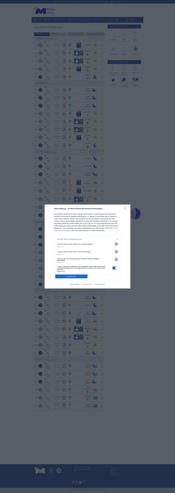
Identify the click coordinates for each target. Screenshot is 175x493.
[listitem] (87, 239)
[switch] (115, 244)
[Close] (126, 209)
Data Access (87, 284)
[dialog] (87, 246)
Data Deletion (75, 284)
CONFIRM (71, 276)
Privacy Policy (100, 284)
